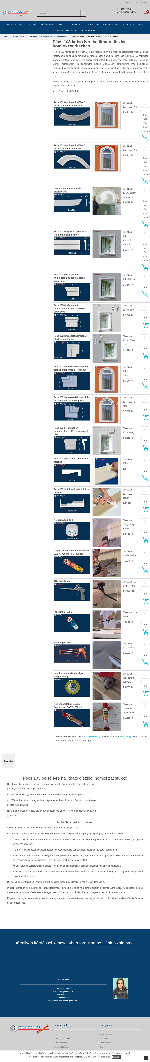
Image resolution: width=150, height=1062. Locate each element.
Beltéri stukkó (105, 1043)
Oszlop (102, 1047)
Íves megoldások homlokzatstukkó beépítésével (48, 37)
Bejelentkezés (125, 3)
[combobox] (61, 13)
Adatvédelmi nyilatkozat (64, 1039)
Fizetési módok (60, 1043)
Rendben (116, 1057)
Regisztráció (142, 3)
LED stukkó (104, 1039)
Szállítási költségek (62, 1047)
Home (6, 37)
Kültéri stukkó (105, 1034)
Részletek (8, 761)
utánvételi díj (124, 736)
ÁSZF (56, 1034)
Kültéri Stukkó (19, 37)
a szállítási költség (91, 736)
